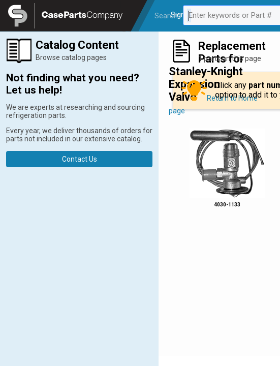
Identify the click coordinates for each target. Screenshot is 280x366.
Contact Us (79, 159)
